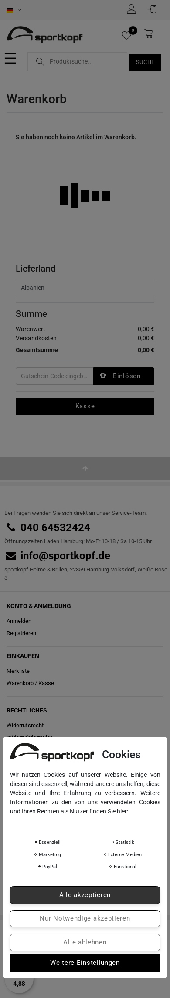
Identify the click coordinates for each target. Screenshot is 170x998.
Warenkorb (20, 683)
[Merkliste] (130, 35)
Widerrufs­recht (25, 725)
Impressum (95, 823)
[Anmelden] (154, 9)
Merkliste (18, 671)
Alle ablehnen (84, 942)
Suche (145, 62)
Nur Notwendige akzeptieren (85, 918)
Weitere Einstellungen (85, 963)
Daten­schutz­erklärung (42, 823)
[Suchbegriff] (77, 61)
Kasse (85, 406)
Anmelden (19, 621)
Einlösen (120, 376)
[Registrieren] (134, 9)
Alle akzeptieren (85, 895)
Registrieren (21, 633)
